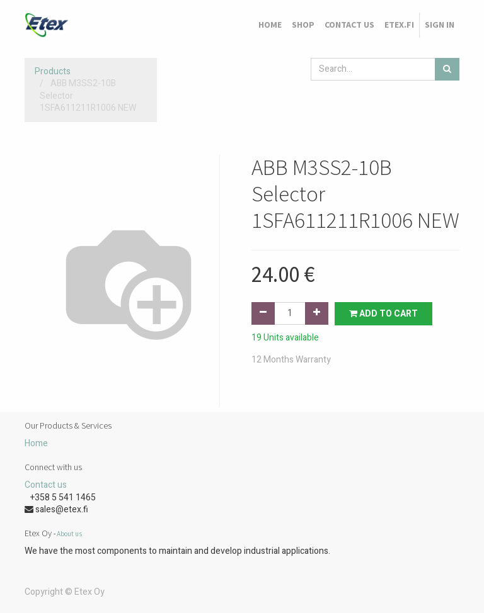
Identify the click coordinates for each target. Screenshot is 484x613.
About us (69, 533)
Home (36, 443)
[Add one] (316, 313)
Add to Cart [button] (383, 313)
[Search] (447, 69)
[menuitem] (270, 25)
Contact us (46, 485)
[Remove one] (263, 313)
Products (53, 71)
